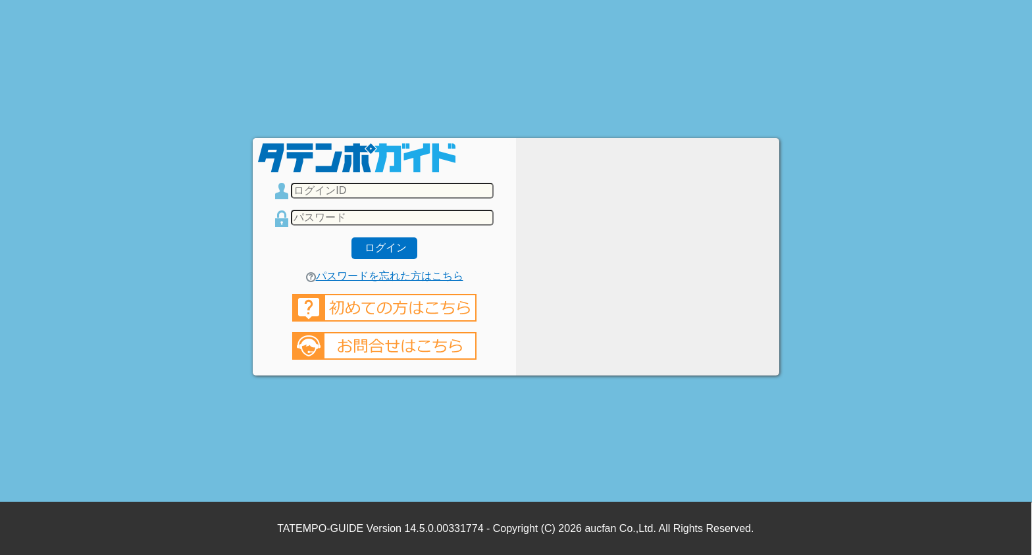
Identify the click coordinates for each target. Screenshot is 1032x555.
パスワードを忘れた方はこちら (384, 275)
